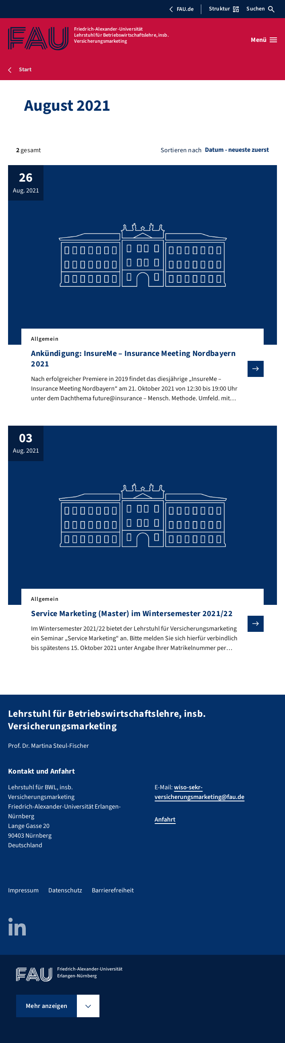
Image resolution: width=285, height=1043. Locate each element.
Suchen (260, 9)
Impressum (23, 890)
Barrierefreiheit (113, 890)
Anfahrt (165, 819)
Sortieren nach (181, 150)
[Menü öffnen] (264, 40)
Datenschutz (65, 890)
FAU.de (181, 9)
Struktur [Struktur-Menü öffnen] (224, 9)
